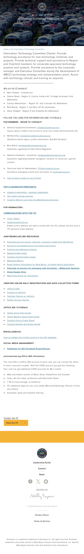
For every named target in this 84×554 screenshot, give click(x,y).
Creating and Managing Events (22, 249)
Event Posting (13, 264)
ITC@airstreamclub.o (47, 168)
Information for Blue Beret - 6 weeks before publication (47, 264)
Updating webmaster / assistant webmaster (27, 192)
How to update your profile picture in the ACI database (30, 337)
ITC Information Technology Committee (27, 49)
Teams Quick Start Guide (19, 313)
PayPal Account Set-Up (18, 300)
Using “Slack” (13, 218)
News (42, 474)
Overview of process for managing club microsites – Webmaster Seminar (43, 268)
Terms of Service (42, 521)
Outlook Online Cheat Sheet (20, 320)
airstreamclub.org (61, 172)
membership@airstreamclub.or (34, 136)
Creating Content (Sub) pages (21, 257)
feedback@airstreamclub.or (51, 155)
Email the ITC (12, 423)
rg (58, 168)
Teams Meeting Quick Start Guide (23, 317)
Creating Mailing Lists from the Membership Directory (33, 200)
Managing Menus (15, 261)
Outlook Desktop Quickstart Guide (23, 324)
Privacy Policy (42, 515)
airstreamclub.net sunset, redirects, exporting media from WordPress (40, 242)
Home (6, 49)
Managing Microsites (17, 253)
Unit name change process (20, 196)
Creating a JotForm (16, 292)
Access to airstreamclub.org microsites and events (31, 246)
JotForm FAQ (13, 289)
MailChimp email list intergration (22, 276)
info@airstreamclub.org (48, 127)
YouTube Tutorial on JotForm (20, 296)
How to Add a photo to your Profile (24, 178)
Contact (42, 468)
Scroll (42, 23)
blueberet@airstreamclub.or (32, 145)
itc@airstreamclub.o (16, 222)
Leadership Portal (42, 462)
